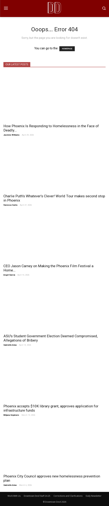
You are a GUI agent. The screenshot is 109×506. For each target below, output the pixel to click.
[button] (104, 8)
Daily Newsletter (93, 495)
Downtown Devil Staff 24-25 (37, 495)
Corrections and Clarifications (68, 495)
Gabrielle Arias (10, 345)
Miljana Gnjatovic (11, 415)
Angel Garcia (9, 275)
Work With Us (14, 495)
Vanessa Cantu (10, 205)
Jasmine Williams (11, 135)
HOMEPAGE (67, 49)
